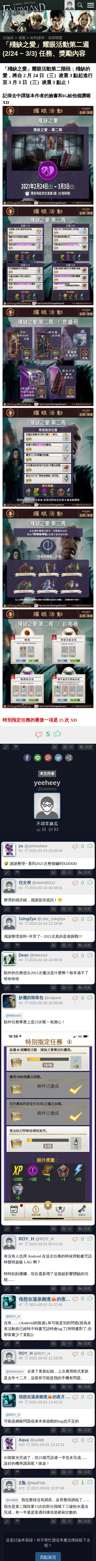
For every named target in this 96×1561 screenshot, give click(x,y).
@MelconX (13, 1015)
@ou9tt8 (12, 1500)
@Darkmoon (15, 1371)
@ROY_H (13, 1316)
